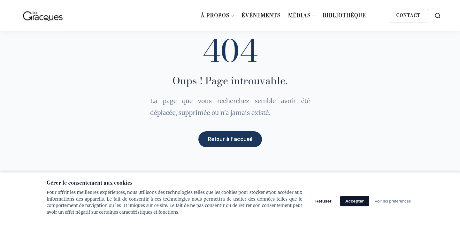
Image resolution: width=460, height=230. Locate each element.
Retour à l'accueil (230, 139)
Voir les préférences (393, 201)
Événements (260, 15)
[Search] (437, 15)
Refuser (323, 201)
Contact (408, 15)
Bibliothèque (344, 15)
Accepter (354, 201)
